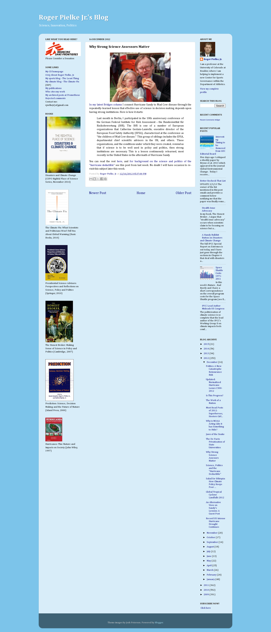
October (211, 537)
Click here (205, 608)
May (209, 561)
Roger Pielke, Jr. (108, 174)
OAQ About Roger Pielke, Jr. (59, 75)
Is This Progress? (214, 395)
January (211, 579)
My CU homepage (54, 71)
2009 (207, 594)
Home (141, 193)
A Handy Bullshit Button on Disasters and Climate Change (211, 238)
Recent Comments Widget (210, 120)
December (212, 362)
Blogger (159, 622)
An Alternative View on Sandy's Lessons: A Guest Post (213, 508)
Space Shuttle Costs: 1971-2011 (219, 273)
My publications (53, 88)
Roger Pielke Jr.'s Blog (73, 17)
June (209, 556)
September (213, 542)
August (210, 547)
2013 (207, 353)
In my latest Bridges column (105, 104)
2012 (207, 358)
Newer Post (97, 193)
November (212, 533)
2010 (207, 590)
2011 (207, 585)
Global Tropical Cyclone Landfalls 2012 (215, 495)
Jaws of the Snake (215, 434)
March (210, 570)
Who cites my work (55, 91)
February (212, 575)
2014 (207, 348)
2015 (207, 344)
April (209, 565)
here (119, 161)
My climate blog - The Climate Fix (62, 81)
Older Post (183, 193)
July (209, 551)
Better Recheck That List (213, 181)
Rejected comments (55, 98)
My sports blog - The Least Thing (62, 78)
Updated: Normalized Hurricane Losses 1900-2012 (214, 385)
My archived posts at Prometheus (62, 95)
